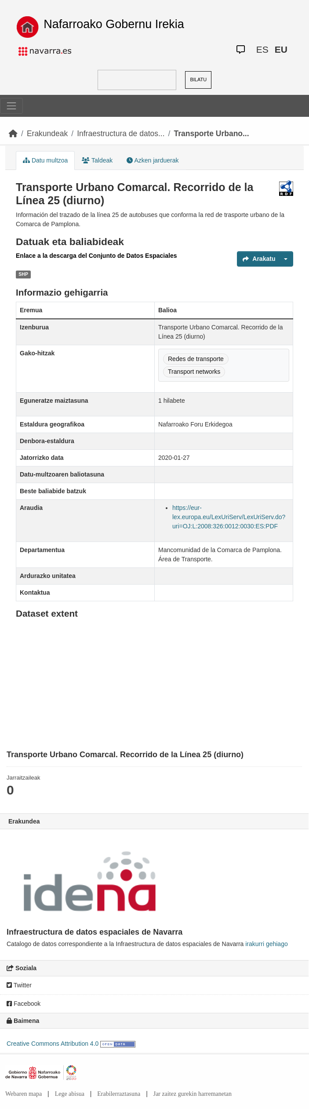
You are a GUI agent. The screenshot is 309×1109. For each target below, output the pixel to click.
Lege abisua (69, 1094)
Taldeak (97, 160)
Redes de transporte (196, 358)
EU (281, 49)
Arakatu (259, 258)
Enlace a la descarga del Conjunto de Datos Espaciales (96, 255)
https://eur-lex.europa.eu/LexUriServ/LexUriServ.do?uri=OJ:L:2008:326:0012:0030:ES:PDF (228, 517)
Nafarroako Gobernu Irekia (114, 24)
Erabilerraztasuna (118, 1094)
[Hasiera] (13, 133)
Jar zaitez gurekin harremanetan (192, 1094)
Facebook (23, 1003)
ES (262, 49)
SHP (23, 274)
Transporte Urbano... (211, 133)
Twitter (19, 985)
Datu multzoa (45, 160)
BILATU (198, 79)
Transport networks (194, 371)
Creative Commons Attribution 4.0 (52, 1043)
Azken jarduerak (152, 160)
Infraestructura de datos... (120, 133)
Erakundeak (47, 133)
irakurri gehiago (266, 943)
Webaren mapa (23, 1094)
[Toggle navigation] (11, 106)
